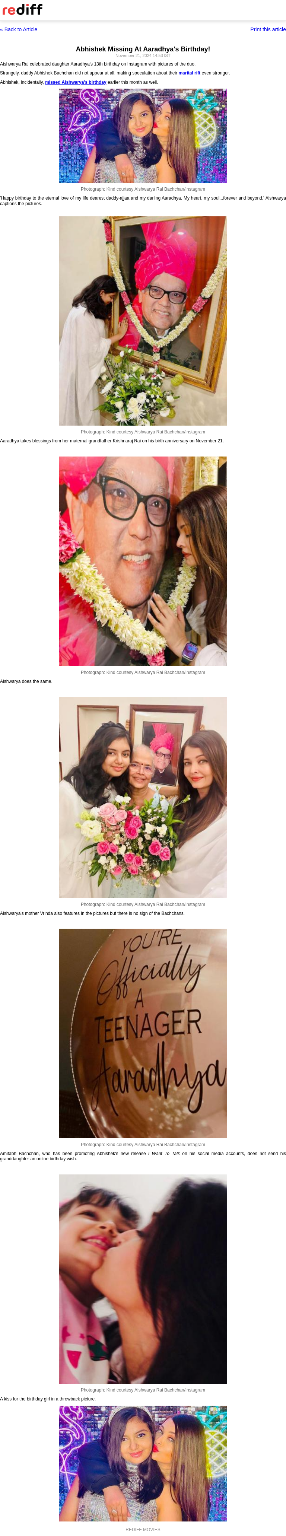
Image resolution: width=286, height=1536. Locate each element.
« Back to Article (18, 29)
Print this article (268, 29)
